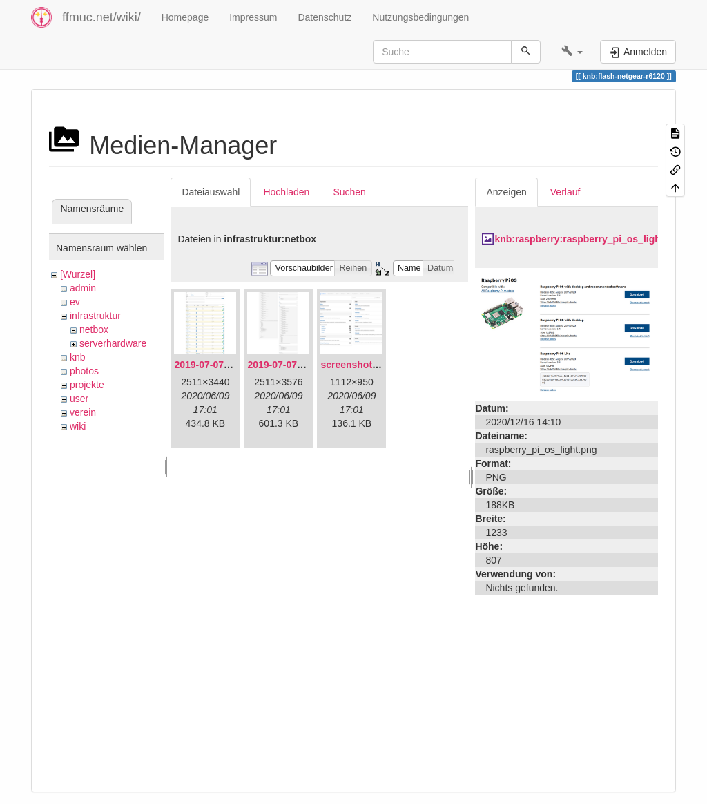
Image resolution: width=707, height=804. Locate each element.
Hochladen (286, 192)
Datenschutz (324, 17)
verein (83, 412)
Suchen (349, 192)
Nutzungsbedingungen (420, 17)
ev (75, 301)
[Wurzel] (77, 274)
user (79, 398)
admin (83, 288)
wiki (78, 426)
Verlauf (565, 192)
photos (84, 370)
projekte (87, 384)
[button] (572, 52)
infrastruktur (95, 315)
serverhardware (112, 343)
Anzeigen (506, 192)
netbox (93, 329)
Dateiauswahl (211, 192)
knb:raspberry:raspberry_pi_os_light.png (589, 239)
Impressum (253, 17)
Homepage (185, 17)
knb (78, 357)
